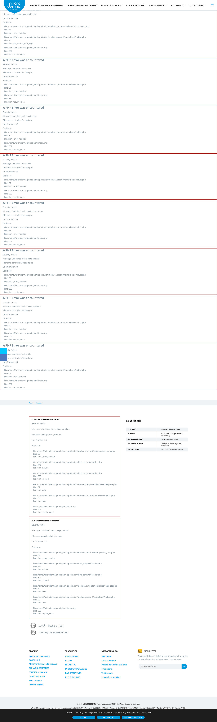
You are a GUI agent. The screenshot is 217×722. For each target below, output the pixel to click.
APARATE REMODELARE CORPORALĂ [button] (46, 5)
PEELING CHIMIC (36, 684)
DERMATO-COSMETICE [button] (111, 5)
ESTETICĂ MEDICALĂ (38, 672)
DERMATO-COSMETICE (39, 668)
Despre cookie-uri (133, 717)
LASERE (68, 660)
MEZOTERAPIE (35, 680)
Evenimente (106, 669)
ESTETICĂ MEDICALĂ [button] (135, 5)
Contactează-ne (108, 660)
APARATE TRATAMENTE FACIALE (43, 664)
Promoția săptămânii (110, 677)
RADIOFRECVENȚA (73, 673)
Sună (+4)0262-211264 (51, 625)
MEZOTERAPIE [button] (177, 5)
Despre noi (106, 656)
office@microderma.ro (53, 632)
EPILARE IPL (70, 664)
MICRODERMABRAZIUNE (76, 669)
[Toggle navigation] (212, 5)
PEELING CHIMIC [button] (196, 5)
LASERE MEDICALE (37, 676)
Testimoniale (107, 673)
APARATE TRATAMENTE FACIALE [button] (82, 5)
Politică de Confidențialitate (114, 664)
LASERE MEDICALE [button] (157, 5)
